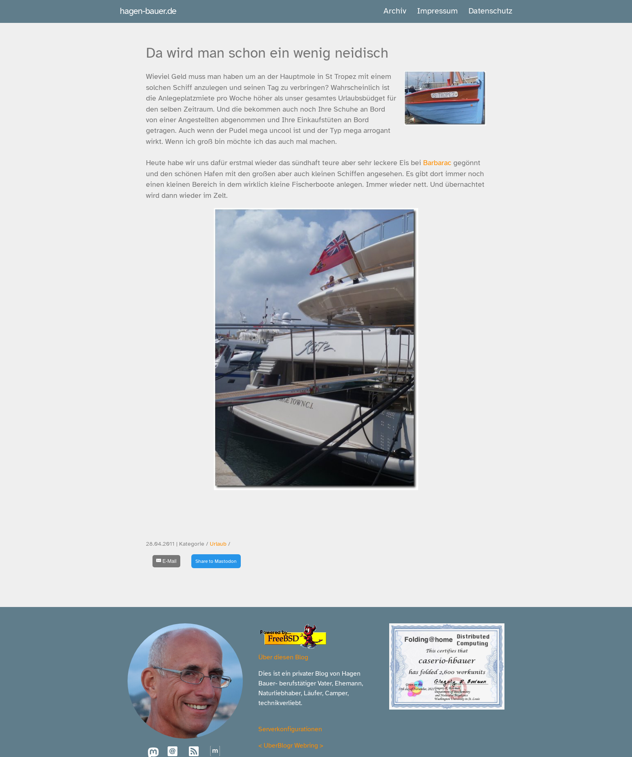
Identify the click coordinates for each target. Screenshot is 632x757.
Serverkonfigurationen (290, 729)
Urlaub (218, 543)
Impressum (437, 11)
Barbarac (438, 162)
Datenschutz (490, 11)
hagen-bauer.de (148, 10)
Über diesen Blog (283, 657)
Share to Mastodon (216, 561)
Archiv (394, 11)
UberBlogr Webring (291, 745)
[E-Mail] (166, 561)
